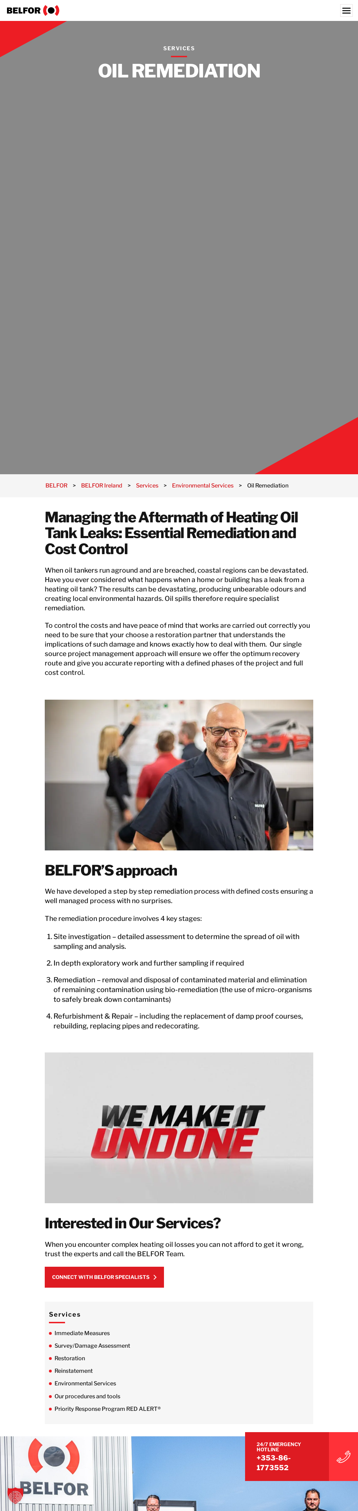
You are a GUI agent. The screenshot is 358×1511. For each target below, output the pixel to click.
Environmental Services (85, 1386)
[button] (15, 1495)
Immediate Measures (82, 1336)
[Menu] (346, 10)
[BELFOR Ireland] (179, 10)
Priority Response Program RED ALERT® (108, 1411)
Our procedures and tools (87, 1399)
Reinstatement (74, 1373)
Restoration (70, 1361)
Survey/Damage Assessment (92, 1348)
